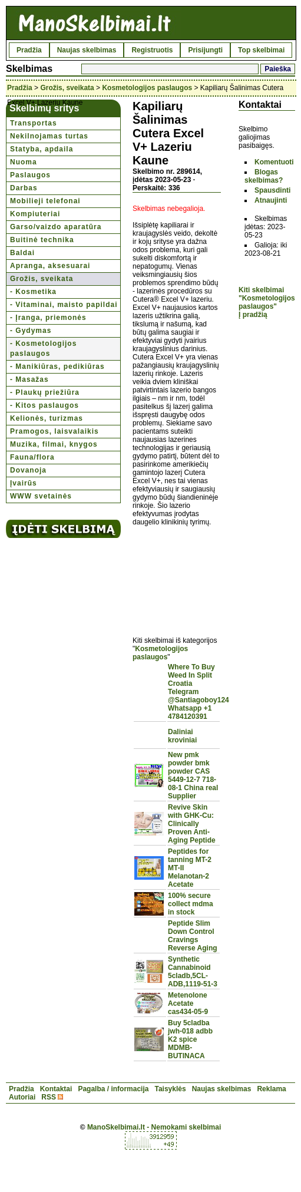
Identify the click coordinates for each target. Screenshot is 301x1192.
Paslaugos (30, 175)
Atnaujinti (270, 200)
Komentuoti (274, 162)
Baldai (22, 253)
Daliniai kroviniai (182, 736)
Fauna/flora (32, 457)
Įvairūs (23, 483)
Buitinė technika (42, 240)
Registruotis (152, 50)
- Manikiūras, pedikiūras (57, 366)
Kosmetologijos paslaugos (147, 88)
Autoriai (22, 1097)
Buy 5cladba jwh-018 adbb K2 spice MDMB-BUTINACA (190, 1039)
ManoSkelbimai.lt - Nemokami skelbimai (154, 1127)
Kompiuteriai (35, 214)
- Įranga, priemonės (48, 317)
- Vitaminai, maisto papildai (63, 305)
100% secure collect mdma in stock (190, 903)
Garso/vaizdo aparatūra (55, 227)
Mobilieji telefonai (45, 201)
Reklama (271, 1089)
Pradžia (29, 50)
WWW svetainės (41, 496)
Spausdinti (272, 190)
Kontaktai (56, 1089)
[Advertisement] (177, 575)
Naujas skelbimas (87, 50)
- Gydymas (30, 330)
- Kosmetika (33, 292)
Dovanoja (28, 470)
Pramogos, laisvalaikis (54, 431)
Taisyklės (170, 1089)
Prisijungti (205, 50)
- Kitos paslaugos (44, 405)
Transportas (33, 123)
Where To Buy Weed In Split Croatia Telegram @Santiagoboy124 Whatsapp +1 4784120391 (198, 692)
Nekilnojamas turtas (49, 136)
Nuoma (23, 162)
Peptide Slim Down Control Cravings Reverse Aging (192, 935)
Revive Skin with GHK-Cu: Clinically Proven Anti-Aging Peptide (192, 823)
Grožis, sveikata (67, 88)
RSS (48, 1097)
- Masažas (29, 379)
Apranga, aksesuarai (50, 266)
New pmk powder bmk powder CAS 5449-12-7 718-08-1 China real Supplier (193, 775)
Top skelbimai (261, 50)
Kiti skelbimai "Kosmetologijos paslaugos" (267, 298)
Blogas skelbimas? (263, 176)
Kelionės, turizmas (46, 418)
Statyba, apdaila (41, 149)
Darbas (24, 188)
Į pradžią (253, 315)
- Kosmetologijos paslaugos (43, 348)
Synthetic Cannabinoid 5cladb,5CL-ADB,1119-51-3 (192, 971)
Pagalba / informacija (113, 1089)
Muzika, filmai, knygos (54, 444)
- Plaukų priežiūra (45, 392)
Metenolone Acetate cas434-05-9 (188, 1003)
